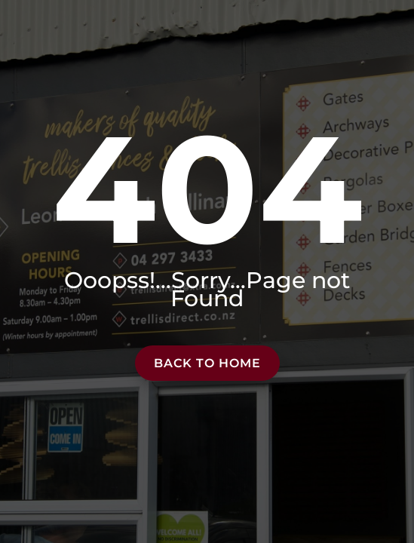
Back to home (207, 363)
